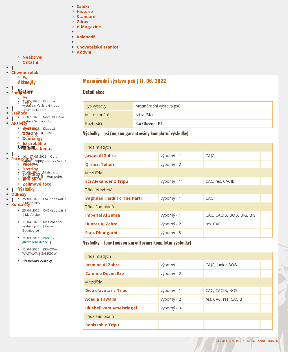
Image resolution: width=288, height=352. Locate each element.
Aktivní (84, 52)
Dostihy (30, 133)
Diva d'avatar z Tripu (106, 290)
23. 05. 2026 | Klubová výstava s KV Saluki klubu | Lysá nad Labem (42, 105)
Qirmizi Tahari (99, 164)
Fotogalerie (23, 158)
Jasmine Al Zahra (102, 264)
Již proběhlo (34, 143)
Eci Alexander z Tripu (106, 181)
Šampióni (20, 92)
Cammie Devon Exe (104, 273)
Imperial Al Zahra (102, 215)
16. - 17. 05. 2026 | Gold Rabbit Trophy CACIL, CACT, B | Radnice (44, 160)
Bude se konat (37, 148)
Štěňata (19, 113)
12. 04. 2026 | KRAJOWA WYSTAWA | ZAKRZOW (39, 251)
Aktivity (19, 123)
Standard (86, 16)
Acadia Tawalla (100, 299)
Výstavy (31, 128)
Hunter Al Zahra (101, 223)
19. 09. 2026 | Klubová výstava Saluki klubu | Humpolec (38, 132)
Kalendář (86, 36)
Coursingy (33, 138)
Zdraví (83, 21)
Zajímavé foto (37, 184)
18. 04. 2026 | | (38, 240)
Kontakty (20, 204)
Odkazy (19, 194)
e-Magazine (89, 26)
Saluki (83, 6)
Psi (26, 77)
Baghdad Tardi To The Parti (113, 198)
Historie (85, 11)
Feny (27, 82)
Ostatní (30, 62)
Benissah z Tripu (102, 324)
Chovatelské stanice (98, 47)
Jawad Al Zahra (100, 155)
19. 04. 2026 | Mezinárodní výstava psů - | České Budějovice (42, 226)
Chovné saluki (25, 72)
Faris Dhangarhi (101, 232)
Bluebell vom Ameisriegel (111, 308)
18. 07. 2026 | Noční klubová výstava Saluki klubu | (43, 119)
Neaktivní (32, 57)
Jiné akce (32, 179)
